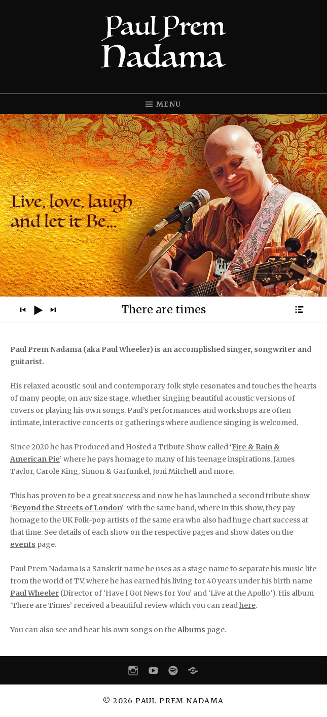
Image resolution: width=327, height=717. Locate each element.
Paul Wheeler (34, 593)
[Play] (38, 310)
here (247, 605)
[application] (163, 309)
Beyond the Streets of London (67, 507)
